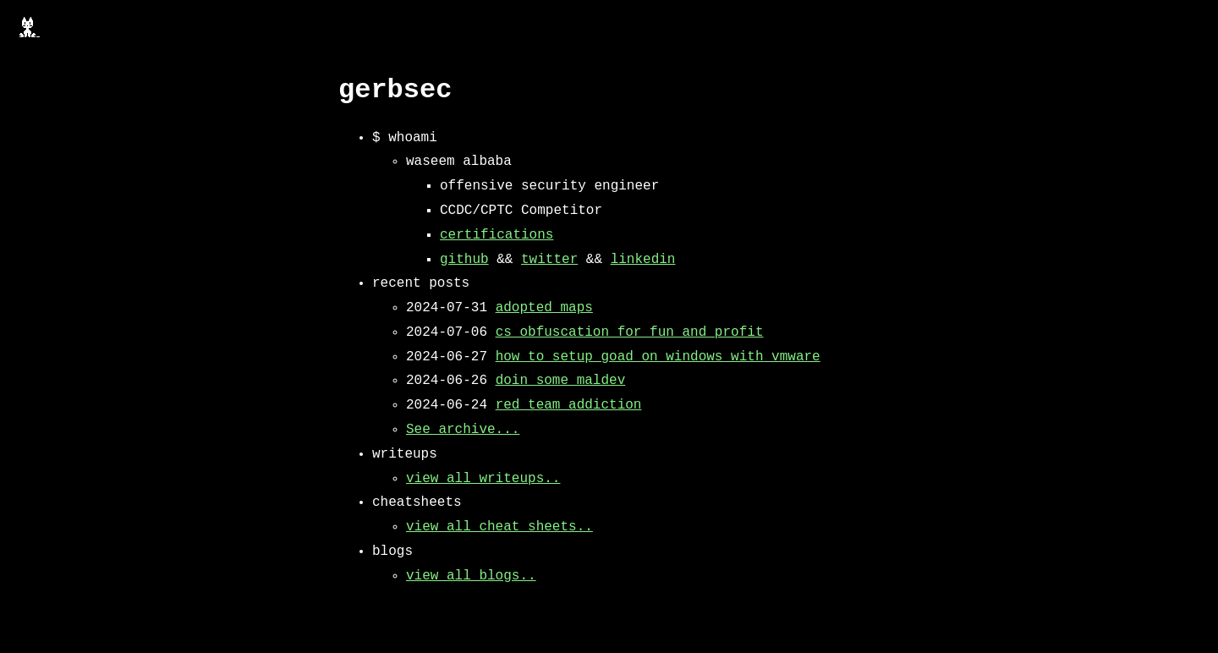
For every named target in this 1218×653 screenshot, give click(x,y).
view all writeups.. (483, 478)
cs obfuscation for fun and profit (630, 332)
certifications (496, 235)
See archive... (462, 429)
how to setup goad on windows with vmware (658, 357)
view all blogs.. (471, 576)
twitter (549, 259)
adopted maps (544, 308)
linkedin (643, 259)
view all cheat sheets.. (499, 527)
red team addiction (569, 405)
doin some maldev (561, 380)
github (464, 259)
